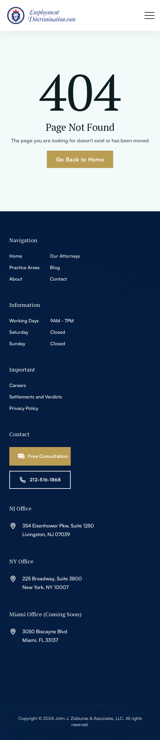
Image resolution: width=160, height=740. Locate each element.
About (15, 279)
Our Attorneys (65, 256)
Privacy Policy (23, 408)
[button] (149, 15)
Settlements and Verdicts (35, 397)
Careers (17, 385)
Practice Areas (24, 267)
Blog (55, 267)
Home (15, 256)
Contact (58, 279)
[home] (45, 15)
